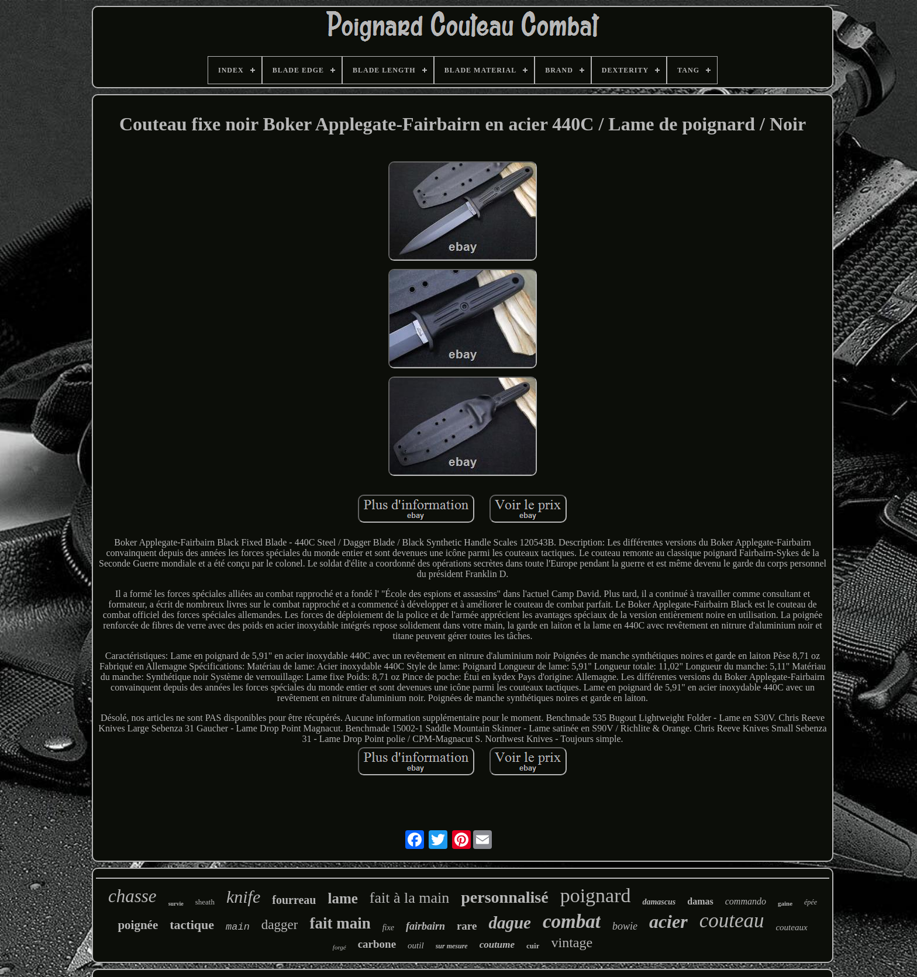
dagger (279, 924)
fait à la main (409, 897)
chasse (132, 896)
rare (467, 926)
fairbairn (425, 926)
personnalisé (504, 897)
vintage (571, 942)
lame (342, 898)
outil (416, 945)
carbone (377, 944)
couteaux (791, 927)
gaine (785, 903)
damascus (658, 901)
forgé (339, 947)
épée (810, 902)
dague (509, 922)
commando (745, 901)
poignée (138, 925)
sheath (205, 901)
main (238, 927)
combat (572, 921)
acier (668, 921)
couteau (731, 920)
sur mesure (452, 946)
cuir (532, 945)
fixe (388, 927)
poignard (595, 895)
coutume (497, 944)
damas (700, 901)
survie (176, 903)
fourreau (294, 899)
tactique (192, 924)
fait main (339, 923)
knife (243, 896)
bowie (624, 926)
